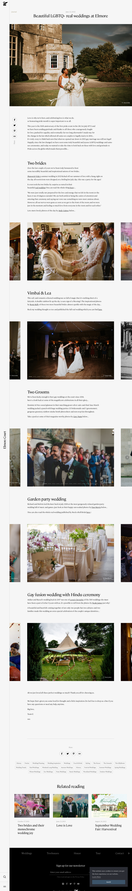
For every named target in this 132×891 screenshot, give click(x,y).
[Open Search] (4, 877)
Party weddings (61, 772)
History (19, 763)
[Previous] (14, 251)
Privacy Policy (79, 877)
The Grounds (108, 763)
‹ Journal (14, 12)
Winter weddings (34, 772)
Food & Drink (78, 763)
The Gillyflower (120, 763)
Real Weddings (34, 767)
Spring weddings (120, 767)
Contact (119, 853)
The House (96, 763)
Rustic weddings (74, 772)
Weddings (67, 763)
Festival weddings (90, 767)
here (72, 187)
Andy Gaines (63, 210)
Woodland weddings (89, 772)
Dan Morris (96, 507)
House (77, 853)
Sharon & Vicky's (34, 176)
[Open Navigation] (4, 886)
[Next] (127, 251)
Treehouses (53, 853)
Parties (27, 763)
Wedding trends (21, 767)
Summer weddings (105, 767)
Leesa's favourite (77, 599)
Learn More (96, 877)
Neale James (97, 603)
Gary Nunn (77, 416)
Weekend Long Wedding (50, 767)
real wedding (40, 187)
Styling (87, 763)
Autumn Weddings (67, 767)
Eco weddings (48, 772)
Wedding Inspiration (54, 763)
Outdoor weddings (106, 772)
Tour (98, 853)
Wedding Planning (38, 763)
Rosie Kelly (34, 304)
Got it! (108, 882)
